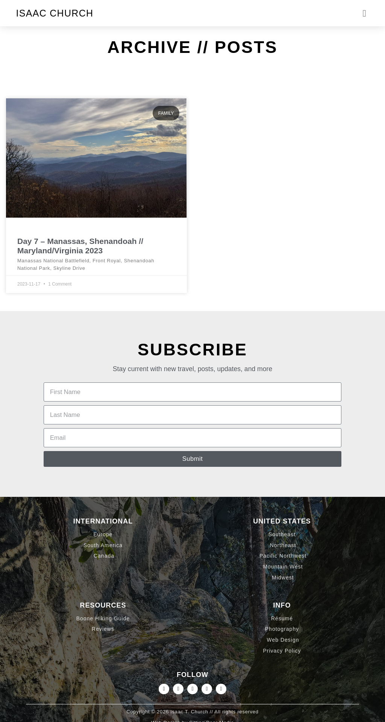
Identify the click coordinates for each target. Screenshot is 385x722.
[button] (364, 13)
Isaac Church (55, 13)
